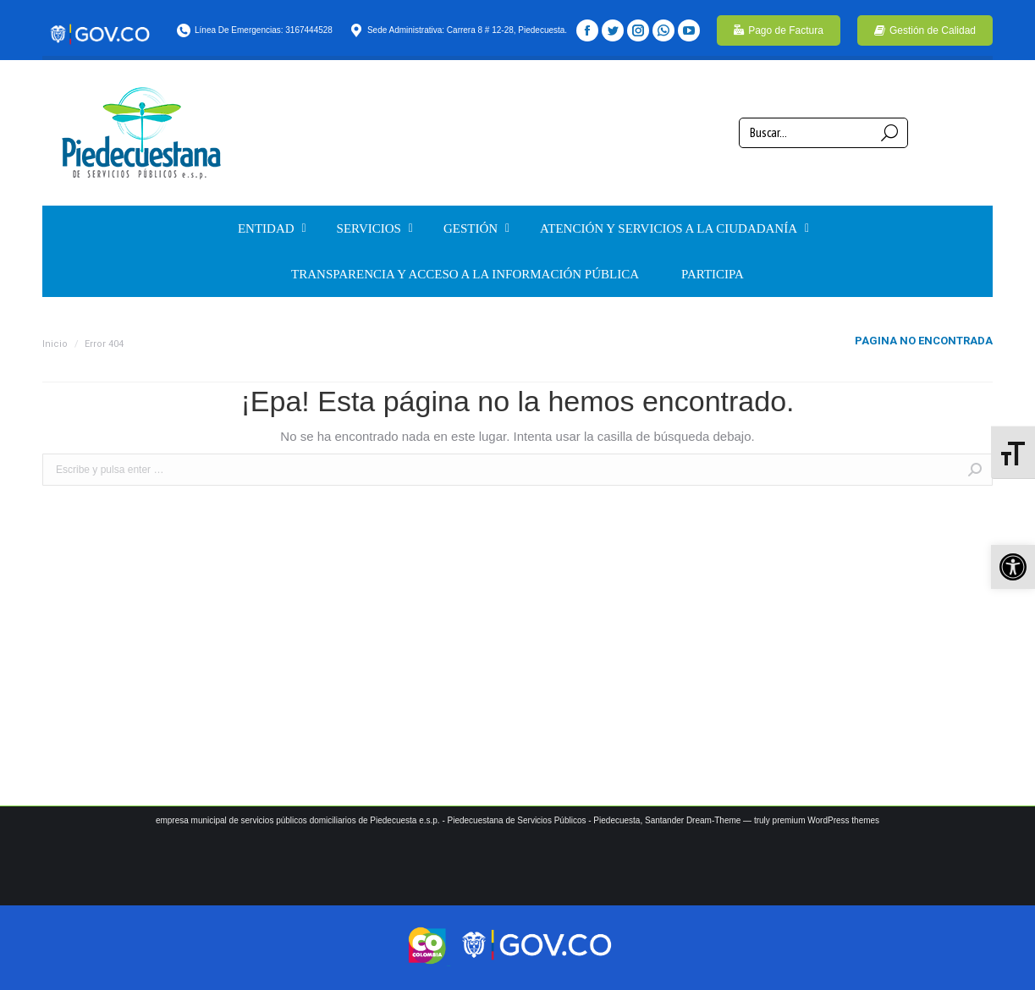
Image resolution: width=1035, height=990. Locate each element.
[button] (1013, 567)
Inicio (55, 343)
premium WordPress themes (826, 820)
